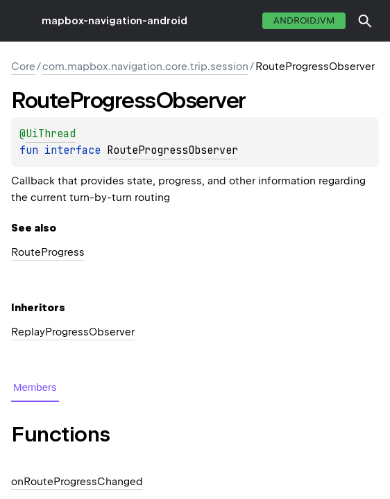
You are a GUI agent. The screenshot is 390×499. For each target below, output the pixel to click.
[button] (365, 21)
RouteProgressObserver (172, 150)
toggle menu (21, 20)
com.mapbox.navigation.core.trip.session (145, 66)
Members (35, 387)
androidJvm (303, 20)
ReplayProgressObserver (73, 332)
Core (23, 66)
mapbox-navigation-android (114, 21)
